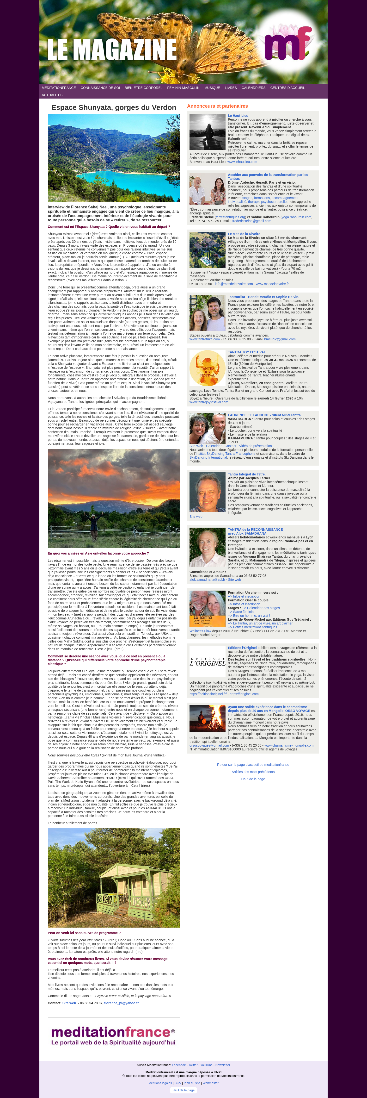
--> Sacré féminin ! (242, 612)
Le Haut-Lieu (238, 116)
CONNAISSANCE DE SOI (100, 88)
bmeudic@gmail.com (280, 339)
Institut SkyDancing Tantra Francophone (226, 453)
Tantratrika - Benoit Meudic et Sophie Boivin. (263, 297)
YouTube (206, 1065)
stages (247, 198)
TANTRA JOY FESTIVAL (247, 352)
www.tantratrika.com (205, 339)
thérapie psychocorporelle (267, 202)
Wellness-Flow (201, 631)
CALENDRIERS (254, 88)
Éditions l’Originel (243, 648)
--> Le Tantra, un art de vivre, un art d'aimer (260, 623)
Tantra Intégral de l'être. (247, 474)
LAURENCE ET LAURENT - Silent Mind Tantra (264, 415)
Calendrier (214, 446)
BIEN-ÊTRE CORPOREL (143, 88)
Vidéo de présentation (255, 446)
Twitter (192, 1065)
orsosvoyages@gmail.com (209, 745)
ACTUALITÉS (52, 95)
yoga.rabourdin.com (297, 217)
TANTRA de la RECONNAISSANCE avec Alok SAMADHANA (255, 531)
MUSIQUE (212, 88)
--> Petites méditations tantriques (252, 627)
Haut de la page (253, 779)
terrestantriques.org (230, 217)
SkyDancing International (208, 457)
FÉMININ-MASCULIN (183, 88)
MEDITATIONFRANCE (59, 88)
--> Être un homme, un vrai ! (249, 616)
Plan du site (192, 1083)
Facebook (179, 1065)
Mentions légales (160, 1083)
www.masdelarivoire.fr (272, 284)
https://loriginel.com (244, 694)
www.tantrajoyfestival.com (209, 402)
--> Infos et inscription (244, 596)
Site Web (196, 446)
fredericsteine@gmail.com (251, 221)
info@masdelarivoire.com (234, 284)
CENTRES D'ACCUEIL (287, 88)
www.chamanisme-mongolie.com (289, 745)
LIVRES (231, 88)
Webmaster (211, 1083)
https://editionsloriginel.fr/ (208, 694)
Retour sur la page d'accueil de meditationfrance (253, 765)
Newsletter (222, 1065)
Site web (69, 1003)
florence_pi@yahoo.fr (121, 1003)
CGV (177, 1083)
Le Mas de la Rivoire (244, 234)
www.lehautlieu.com (242, 162)
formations (262, 198)
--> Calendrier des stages (261, 608)
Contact (230, 446)
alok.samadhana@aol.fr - (209, 579)
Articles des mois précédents (253, 772)
